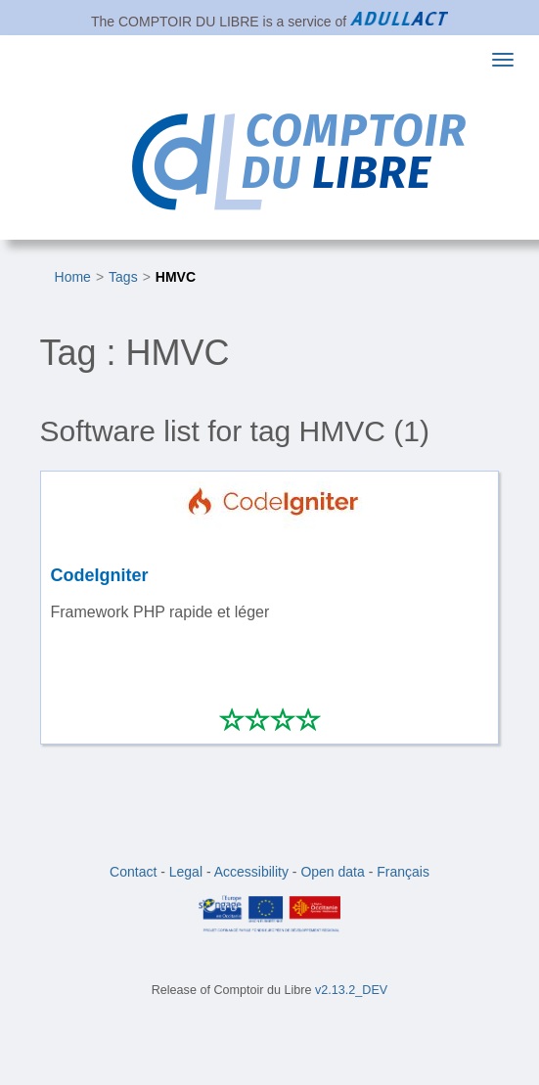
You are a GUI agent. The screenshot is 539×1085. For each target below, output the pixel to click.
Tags (123, 277)
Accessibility (251, 872)
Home (73, 277)
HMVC (176, 277)
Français (403, 872)
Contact (133, 872)
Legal (185, 872)
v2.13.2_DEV (351, 990)
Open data (332, 872)
